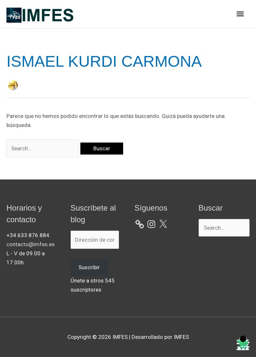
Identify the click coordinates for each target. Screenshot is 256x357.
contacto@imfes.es (30, 244)
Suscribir (89, 267)
